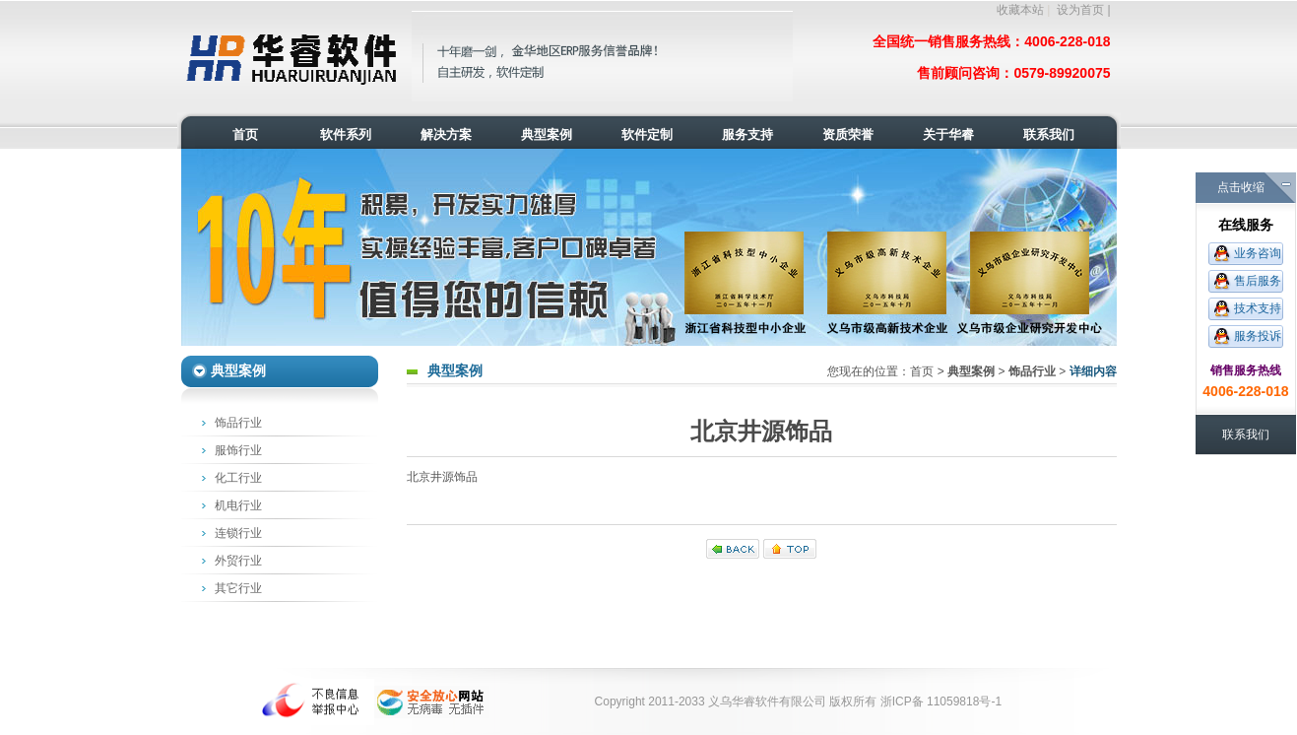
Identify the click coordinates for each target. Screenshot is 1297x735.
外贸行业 (238, 561)
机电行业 (238, 505)
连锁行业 (238, 533)
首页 (922, 371)
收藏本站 (1020, 10)
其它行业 (238, 588)
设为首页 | (1083, 10)
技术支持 (1257, 308)
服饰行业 (238, 450)
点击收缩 (1241, 187)
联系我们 (1245, 434)
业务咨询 (1257, 253)
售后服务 (1257, 281)
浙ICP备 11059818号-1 (941, 701)
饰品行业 (238, 423)
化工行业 (238, 478)
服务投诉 (1257, 336)
